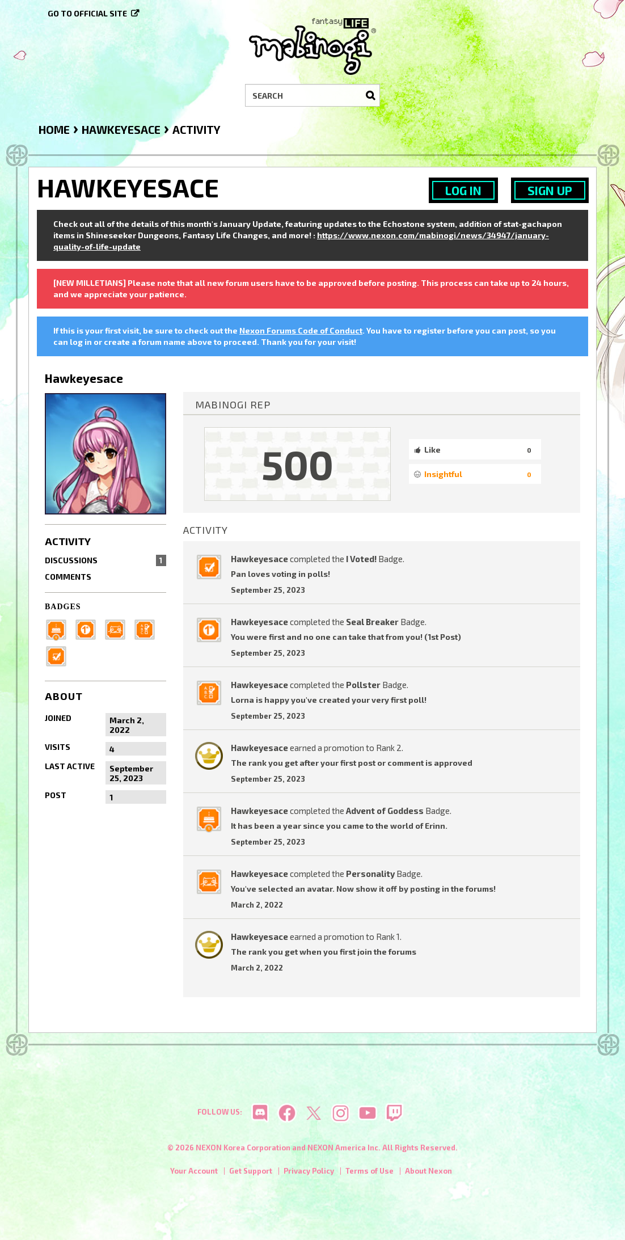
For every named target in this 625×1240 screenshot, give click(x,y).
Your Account (194, 1171)
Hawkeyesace (259, 559)
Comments (68, 576)
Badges (63, 606)
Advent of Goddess (385, 810)
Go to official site (87, 13)
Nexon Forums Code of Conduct (300, 330)
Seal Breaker (372, 622)
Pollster (363, 685)
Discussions (105, 560)
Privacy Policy (309, 1171)
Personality (370, 873)
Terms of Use (369, 1171)
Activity (68, 541)
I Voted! (361, 559)
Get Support (250, 1171)
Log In (463, 190)
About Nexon (428, 1171)
